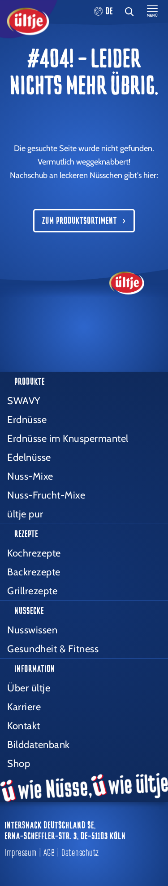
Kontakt (23, 726)
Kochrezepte (34, 553)
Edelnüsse (29, 457)
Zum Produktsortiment (79, 220)
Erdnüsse (27, 420)
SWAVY (23, 401)
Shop (18, 763)
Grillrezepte (32, 591)
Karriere (24, 707)
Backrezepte (33, 572)
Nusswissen (32, 630)
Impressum (20, 852)
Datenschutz (80, 852)
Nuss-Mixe (30, 476)
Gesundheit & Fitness (53, 649)
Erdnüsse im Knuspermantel (68, 438)
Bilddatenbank (38, 745)
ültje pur (25, 514)
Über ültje (28, 688)
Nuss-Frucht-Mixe (46, 495)
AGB (49, 852)
